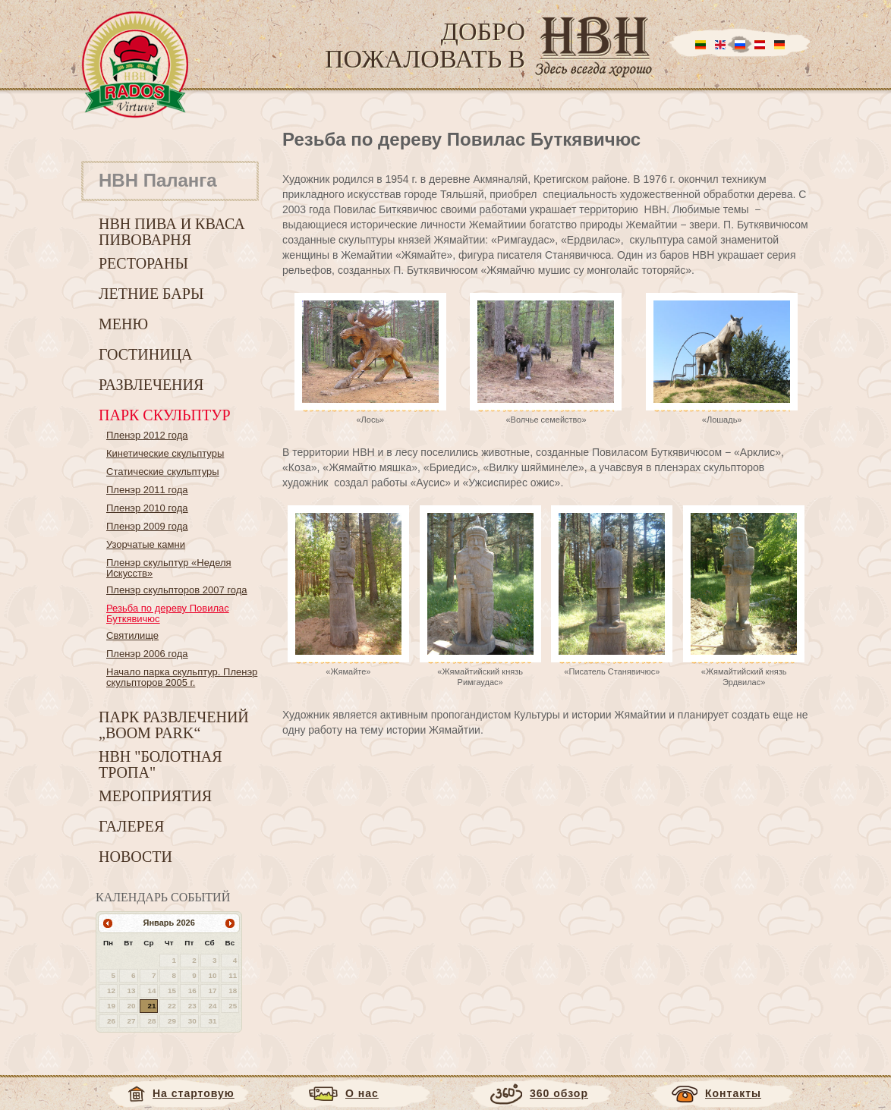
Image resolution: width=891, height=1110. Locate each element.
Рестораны (143, 263)
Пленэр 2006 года (147, 653)
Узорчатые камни (145, 544)
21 (151, 1006)
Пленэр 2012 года (147, 435)
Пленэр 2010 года (147, 508)
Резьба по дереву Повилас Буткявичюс (167, 613)
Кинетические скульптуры (165, 453)
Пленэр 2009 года (147, 526)
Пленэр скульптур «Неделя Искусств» (168, 568)
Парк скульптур (165, 415)
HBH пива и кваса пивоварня (172, 231)
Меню (123, 324)
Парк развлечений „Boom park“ (174, 725)
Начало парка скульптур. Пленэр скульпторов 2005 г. (181, 677)
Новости (135, 856)
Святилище (132, 635)
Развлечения (151, 384)
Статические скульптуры (162, 471)
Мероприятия (155, 796)
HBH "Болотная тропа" (160, 764)
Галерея (131, 826)
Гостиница (146, 354)
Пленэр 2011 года (147, 489)
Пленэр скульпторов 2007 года (176, 590)
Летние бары (151, 293)
